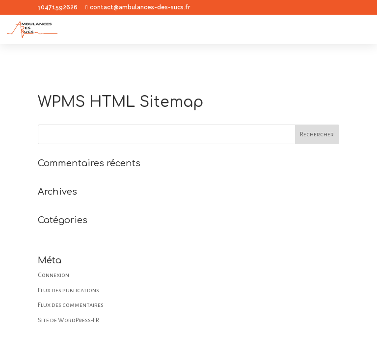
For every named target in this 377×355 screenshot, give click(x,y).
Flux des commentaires (71, 305)
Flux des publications (68, 290)
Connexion (53, 275)
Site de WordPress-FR (68, 320)
